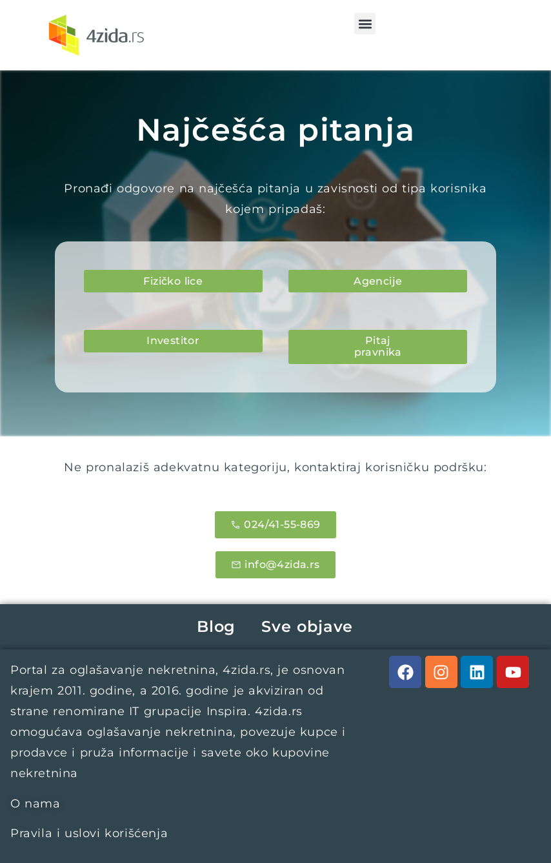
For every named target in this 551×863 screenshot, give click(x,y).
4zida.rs (246, 670)
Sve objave (307, 626)
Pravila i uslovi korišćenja (89, 833)
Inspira (227, 711)
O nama (35, 804)
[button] (365, 23)
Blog (216, 626)
